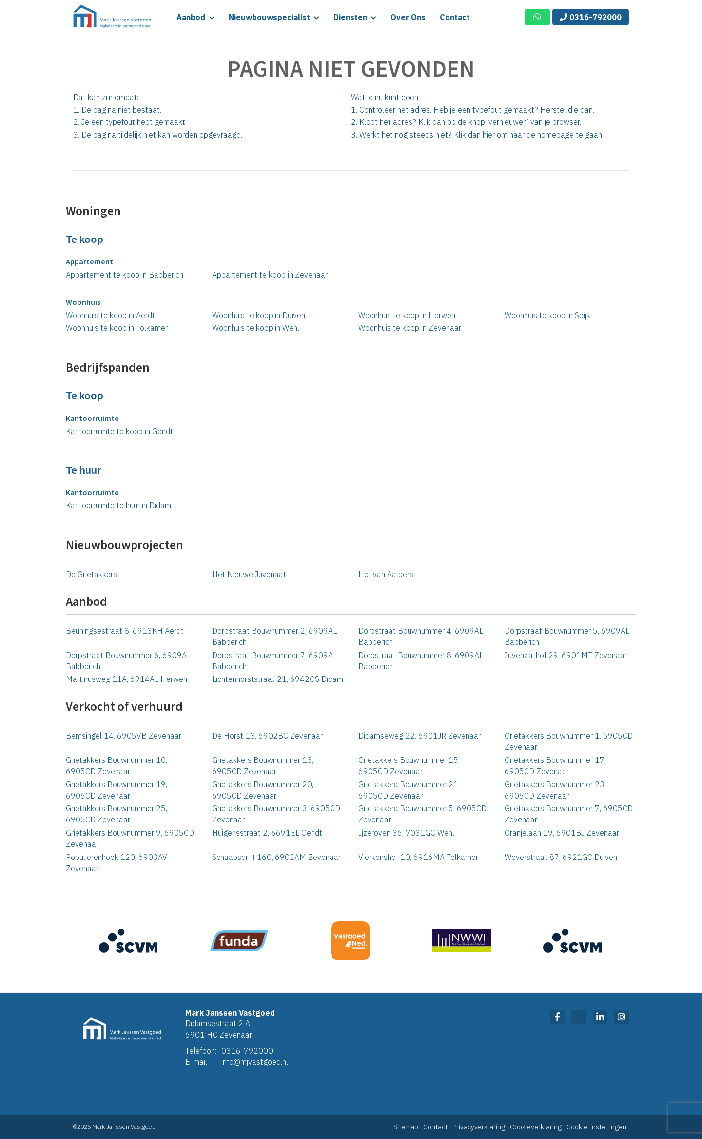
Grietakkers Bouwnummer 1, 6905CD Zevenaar (569, 741)
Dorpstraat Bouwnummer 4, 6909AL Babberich (420, 636)
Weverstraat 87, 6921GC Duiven (561, 857)
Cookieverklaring (536, 1126)
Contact (455, 17)
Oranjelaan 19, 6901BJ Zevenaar (562, 833)
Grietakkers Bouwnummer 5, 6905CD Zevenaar (422, 813)
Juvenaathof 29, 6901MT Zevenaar (566, 655)
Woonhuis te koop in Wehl (255, 328)
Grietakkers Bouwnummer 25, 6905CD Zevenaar (116, 813)
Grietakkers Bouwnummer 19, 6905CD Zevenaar (116, 789)
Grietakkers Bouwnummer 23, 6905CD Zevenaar (555, 789)
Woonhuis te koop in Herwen (406, 315)
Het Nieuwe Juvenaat (249, 574)
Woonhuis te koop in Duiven (258, 315)
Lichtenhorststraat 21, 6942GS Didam (277, 679)
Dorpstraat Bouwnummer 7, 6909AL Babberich (274, 660)
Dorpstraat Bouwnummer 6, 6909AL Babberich (128, 660)
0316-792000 (591, 17)
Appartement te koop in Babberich (124, 275)
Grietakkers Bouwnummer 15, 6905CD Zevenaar (409, 765)
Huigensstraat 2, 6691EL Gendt (267, 833)
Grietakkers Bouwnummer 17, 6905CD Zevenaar (555, 765)
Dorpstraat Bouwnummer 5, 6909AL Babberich (567, 636)
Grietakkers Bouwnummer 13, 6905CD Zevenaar (262, 765)
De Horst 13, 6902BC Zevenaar (267, 735)
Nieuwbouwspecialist (274, 17)
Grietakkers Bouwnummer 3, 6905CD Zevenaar (276, 813)
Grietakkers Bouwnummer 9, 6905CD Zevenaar (130, 838)
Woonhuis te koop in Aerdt (110, 315)
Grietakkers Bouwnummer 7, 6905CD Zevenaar (569, 813)
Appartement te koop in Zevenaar (270, 275)
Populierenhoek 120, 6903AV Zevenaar (116, 862)
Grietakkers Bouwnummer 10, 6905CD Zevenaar (116, 765)
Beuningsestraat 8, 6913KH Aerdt (125, 631)
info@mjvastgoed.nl (254, 1062)
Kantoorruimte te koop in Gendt (119, 431)
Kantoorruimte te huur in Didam (118, 505)
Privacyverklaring (478, 1126)
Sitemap (405, 1126)
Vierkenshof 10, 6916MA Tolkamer (418, 857)
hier (489, 135)
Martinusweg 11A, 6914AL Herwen (126, 679)
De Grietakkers (91, 574)
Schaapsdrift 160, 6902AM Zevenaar (276, 857)
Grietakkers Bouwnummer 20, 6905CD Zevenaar (262, 789)
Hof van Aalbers (385, 574)
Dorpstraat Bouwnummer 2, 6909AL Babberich (274, 636)
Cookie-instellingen (596, 1126)
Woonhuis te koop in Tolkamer (117, 328)
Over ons (408, 17)
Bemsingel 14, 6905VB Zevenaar (123, 735)
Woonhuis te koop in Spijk (547, 315)
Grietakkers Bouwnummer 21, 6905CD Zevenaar (409, 789)
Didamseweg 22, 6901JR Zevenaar (419, 735)
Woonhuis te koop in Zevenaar (409, 328)
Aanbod (195, 17)
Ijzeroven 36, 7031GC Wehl (406, 833)
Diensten (354, 17)
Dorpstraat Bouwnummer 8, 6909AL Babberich (420, 660)
